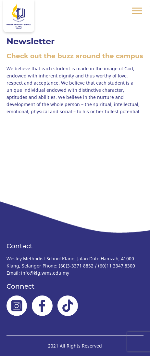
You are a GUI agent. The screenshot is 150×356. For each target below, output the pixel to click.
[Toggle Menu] (137, 10)
